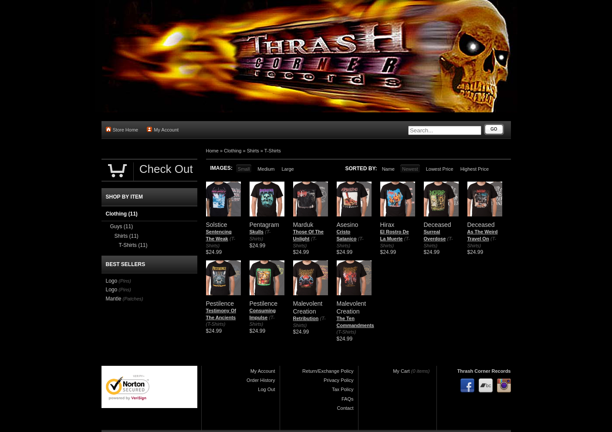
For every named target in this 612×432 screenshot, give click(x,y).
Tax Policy (343, 389)
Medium (265, 169)
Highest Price (474, 169)
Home (212, 150)
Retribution (306, 318)
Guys (121, 226)
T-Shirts (272, 150)
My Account (163, 129)
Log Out (266, 389)
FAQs (348, 399)
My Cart (401, 371)
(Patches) (133, 298)
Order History (261, 380)
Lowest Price (439, 169)
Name (388, 169)
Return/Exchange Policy (327, 371)
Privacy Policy (338, 380)
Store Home (122, 129)
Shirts (253, 150)
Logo (112, 281)
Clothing (232, 150)
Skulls (257, 231)
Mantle (114, 299)
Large (287, 169)
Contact (345, 408)
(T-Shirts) (216, 324)
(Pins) (124, 281)
